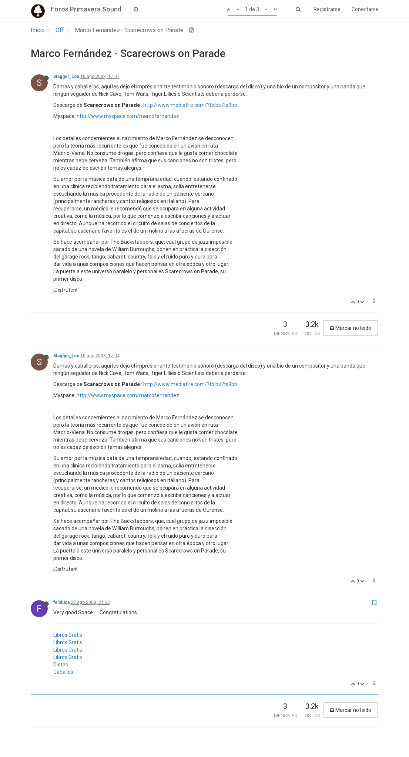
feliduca (61, 602)
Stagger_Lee (66, 76)
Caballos (63, 672)
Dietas (60, 665)
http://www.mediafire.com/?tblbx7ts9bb (190, 105)
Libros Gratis (67, 635)
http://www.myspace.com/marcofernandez (128, 116)
